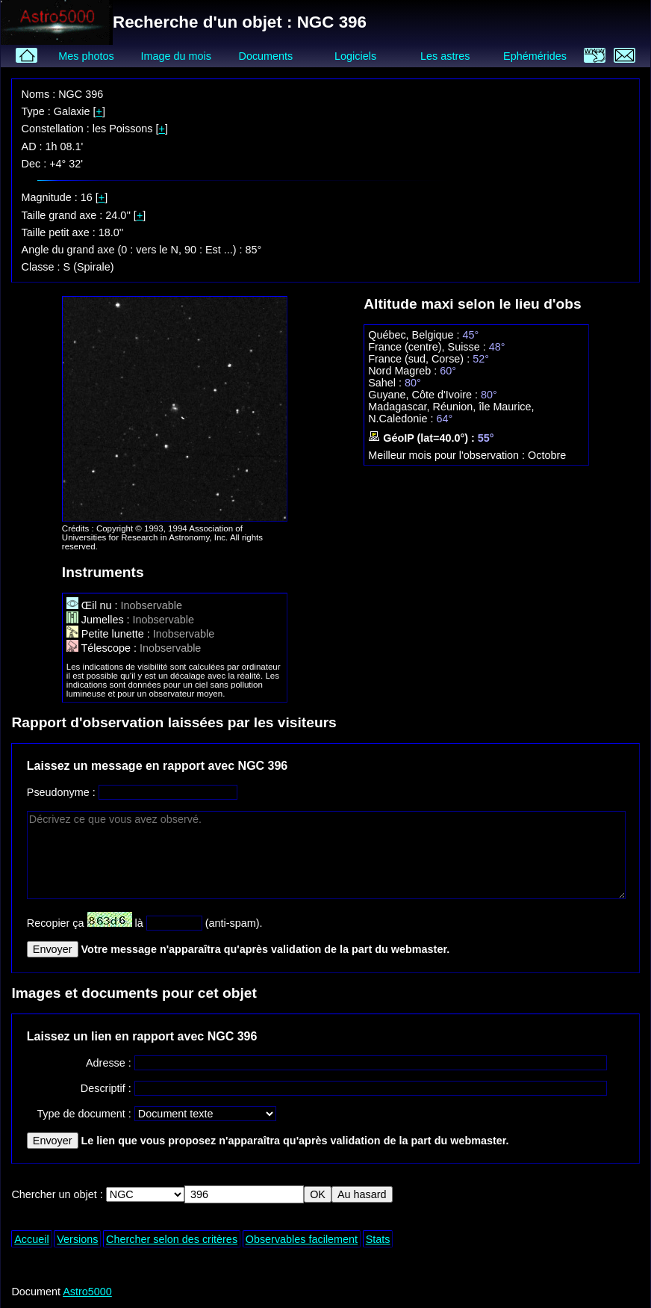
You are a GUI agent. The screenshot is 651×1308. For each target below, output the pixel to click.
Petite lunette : (109, 634)
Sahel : (386, 383)
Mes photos (85, 56)
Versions (77, 1239)
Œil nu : (93, 605)
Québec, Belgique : (415, 335)
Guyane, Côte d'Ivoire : (424, 395)
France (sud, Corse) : (420, 359)
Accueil (31, 1239)
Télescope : (103, 648)
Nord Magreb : (404, 371)
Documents (266, 56)
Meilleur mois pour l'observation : (448, 455)
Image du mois (176, 56)
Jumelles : (99, 620)
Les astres (445, 56)
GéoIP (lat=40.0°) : (423, 438)
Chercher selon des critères (171, 1239)
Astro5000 (87, 1292)
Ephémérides (535, 56)
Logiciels (355, 56)
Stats (378, 1239)
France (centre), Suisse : (428, 347)
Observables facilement (302, 1239)
